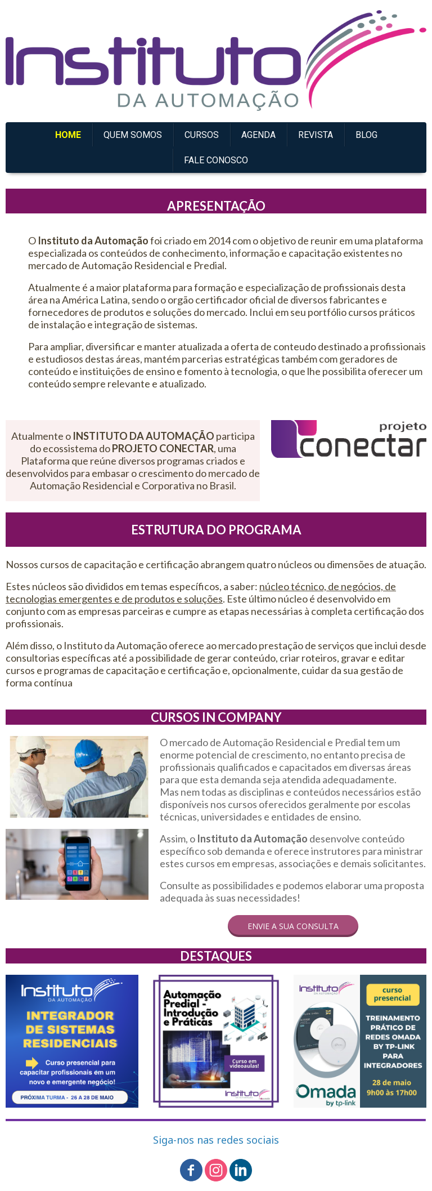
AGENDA (258, 135)
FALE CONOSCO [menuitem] (216, 160)
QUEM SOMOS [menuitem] (133, 135)
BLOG (366, 135)
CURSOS (201, 135)
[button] (293, 926)
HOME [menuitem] (68, 135)
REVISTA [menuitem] (315, 135)
